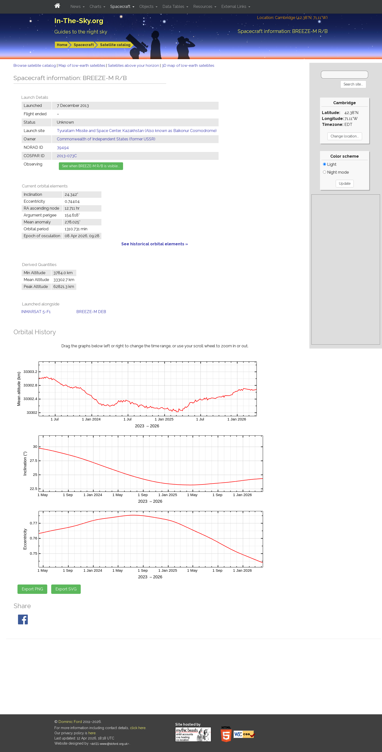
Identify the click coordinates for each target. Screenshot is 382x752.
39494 (63, 147)
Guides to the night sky (80, 32)
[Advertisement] (346, 269)
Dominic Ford (70, 721)
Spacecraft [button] (120, 6)
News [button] (76, 6)
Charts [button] (96, 6)
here (92, 733)
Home (62, 45)
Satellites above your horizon (134, 65)
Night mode (336, 172)
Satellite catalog (115, 45)
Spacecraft (84, 45)
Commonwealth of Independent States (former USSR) (106, 139)
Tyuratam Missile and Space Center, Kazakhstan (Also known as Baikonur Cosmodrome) (137, 130)
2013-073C (67, 155)
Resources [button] (203, 6)
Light (329, 164)
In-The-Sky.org (78, 21)
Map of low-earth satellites (82, 65)
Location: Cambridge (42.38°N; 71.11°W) (292, 17)
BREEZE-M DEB (91, 311)
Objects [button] (147, 6)
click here (137, 728)
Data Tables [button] (173, 6)
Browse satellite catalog (35, 65)
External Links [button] (234, 6)
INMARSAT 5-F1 (36, 311)
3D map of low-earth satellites (188, 65)
